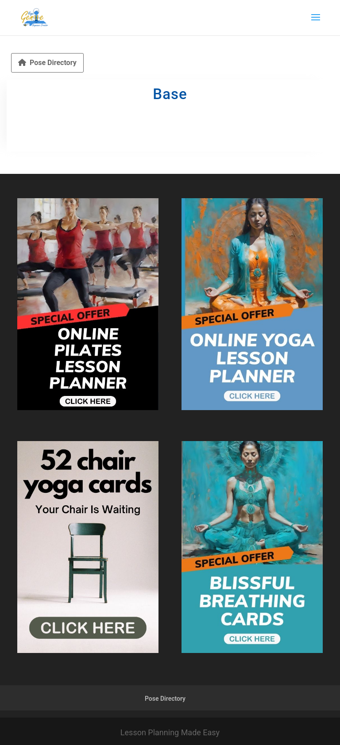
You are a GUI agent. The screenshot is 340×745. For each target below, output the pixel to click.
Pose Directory (47, 62)
